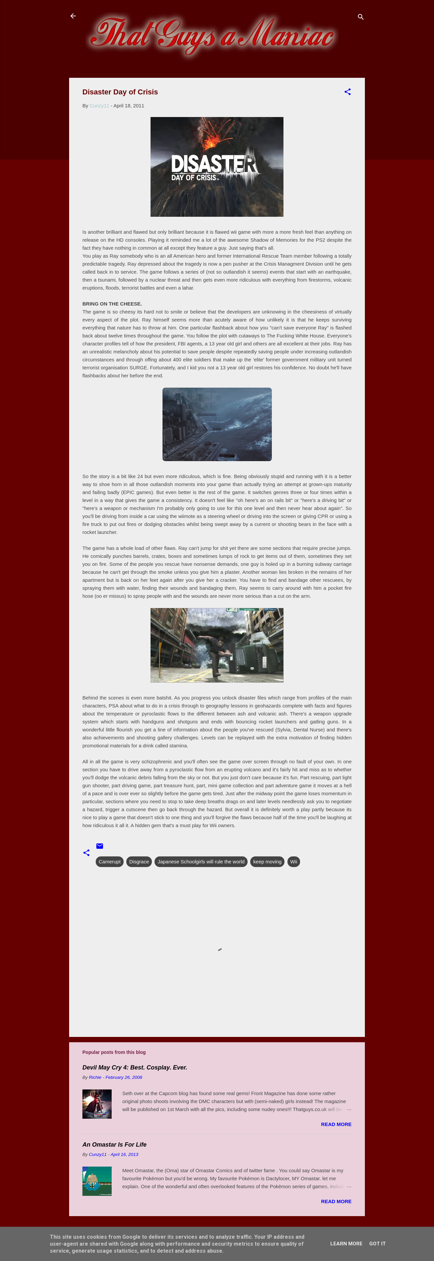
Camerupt (110, 861)
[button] (348, 93)
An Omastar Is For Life (114, 1144)
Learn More (346, 1244)
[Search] (361, 18)
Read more (336, 1124)
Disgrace (139, 861)
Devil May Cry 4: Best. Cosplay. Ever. (134, 1067)
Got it (377, 1244)
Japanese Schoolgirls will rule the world (201, 861)
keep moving (267, 861)
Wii (293, 861)
